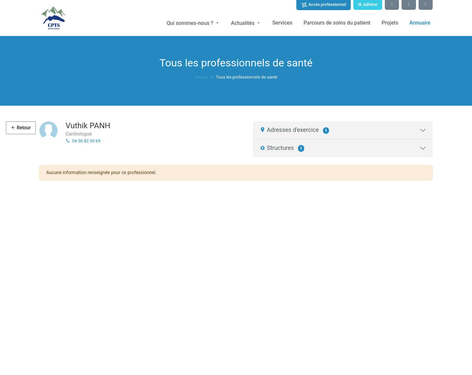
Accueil (201, 77)
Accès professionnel (323, 5)
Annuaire (419, 23)
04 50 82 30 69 (83, 140)
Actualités (246, 23)
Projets (390, 23)
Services (282, 23)
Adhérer (368, 4)
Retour (20, 128)
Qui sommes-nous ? (193, 23)
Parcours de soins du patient (337, 23)
